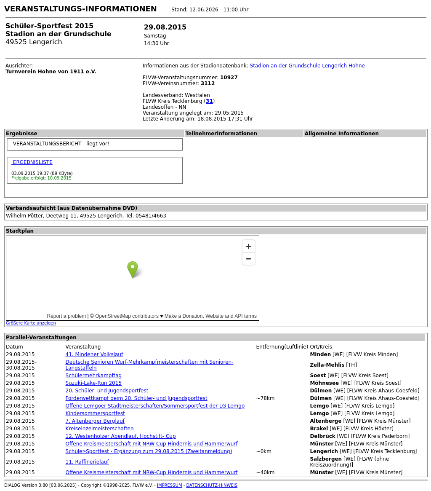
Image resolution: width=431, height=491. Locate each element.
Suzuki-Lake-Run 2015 (94, 383)
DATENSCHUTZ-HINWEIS (212, 485)
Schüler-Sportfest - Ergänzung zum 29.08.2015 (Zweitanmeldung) (149, 451)
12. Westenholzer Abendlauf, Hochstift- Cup (121, 436)
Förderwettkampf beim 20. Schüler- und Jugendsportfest (137, 398)
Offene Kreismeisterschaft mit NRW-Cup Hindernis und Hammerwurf (152, 444)
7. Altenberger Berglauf (95, 421)
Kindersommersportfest (95, 413)
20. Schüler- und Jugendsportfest (107, 391)
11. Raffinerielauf (87, 462)
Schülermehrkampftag (94, 375)
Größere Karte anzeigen (31, 323)
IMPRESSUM (169, 485)
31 (209, 101)
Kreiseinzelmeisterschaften (100, 429)
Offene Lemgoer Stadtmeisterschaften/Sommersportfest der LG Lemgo (155, 406)
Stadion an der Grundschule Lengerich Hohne (307, 66)
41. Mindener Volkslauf (94, 354)
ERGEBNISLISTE (32, 162)
